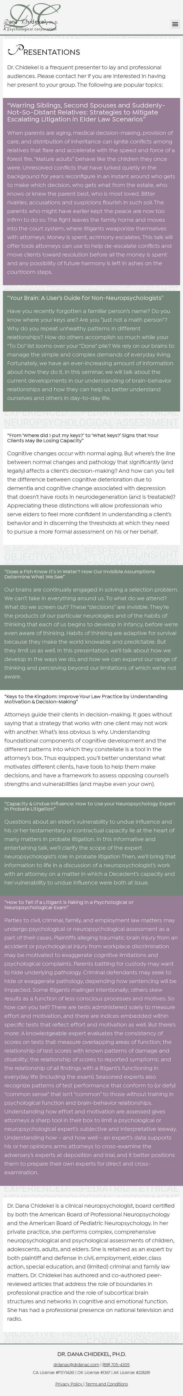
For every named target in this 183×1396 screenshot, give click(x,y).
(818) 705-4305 (116, 1365)
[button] (175, 24)
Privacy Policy (68, 1384)
